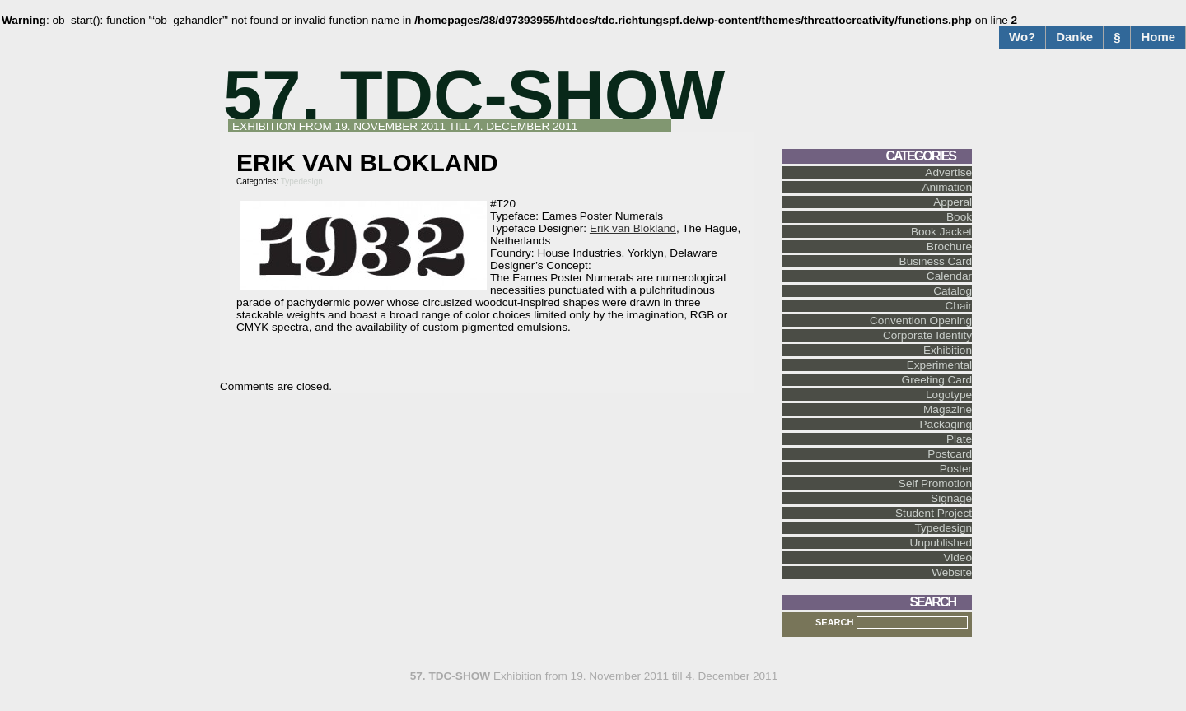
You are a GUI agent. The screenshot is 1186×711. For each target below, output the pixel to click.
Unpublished (940, 543)
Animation (947, 187)
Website (952, 572)
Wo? (1022, 37)
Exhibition (947, 350)
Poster (956, 468)
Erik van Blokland (633, 228)
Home (1158, 37)
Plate (959, 439)
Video (957, 557)
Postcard (949, 454)
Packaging (946, 424)
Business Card (935, 261)
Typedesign (302, 181)
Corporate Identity (927, 335)
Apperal (952, 202)
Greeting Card (937, 380)
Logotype (949, 394)
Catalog (952, 291)
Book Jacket (941, 231)
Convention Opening (921, 320)
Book (959, 217)
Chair (959, 306)
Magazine (947, 409)
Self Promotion (935, 483)
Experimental (939, 365)
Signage (951, 498)
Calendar (949, 276)
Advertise (948, 172)
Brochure (949, 246)
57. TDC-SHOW (474, 95)
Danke (1074, 37)
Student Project (933, 513)
